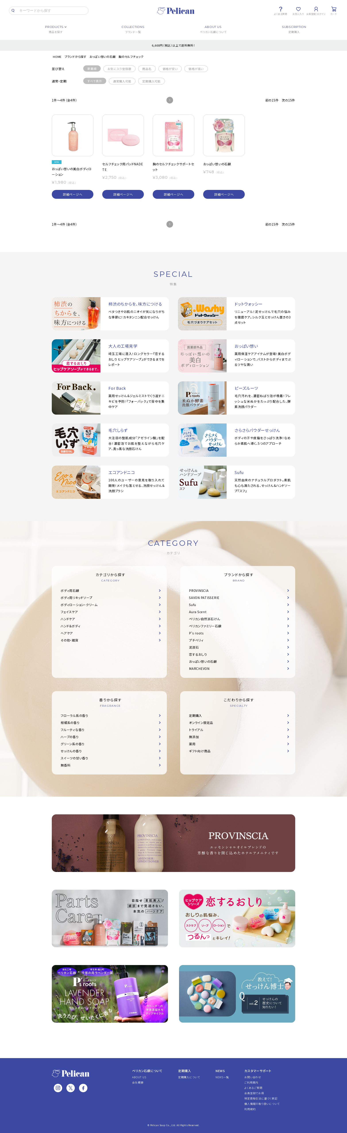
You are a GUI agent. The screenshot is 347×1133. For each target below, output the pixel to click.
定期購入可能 (151, 81)
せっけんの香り (71, 751)
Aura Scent (198, 611)
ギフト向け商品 (199, 751)
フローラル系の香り (74, 715)
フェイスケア (69, 611)
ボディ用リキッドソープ (76, 597)
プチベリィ (196, 640)
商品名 (146, 69)
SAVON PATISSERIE (204, 597)
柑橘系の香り (70, 722)
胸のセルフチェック (131, 57)
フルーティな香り (73, 729)
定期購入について (189, 1077)
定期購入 (195, 715)
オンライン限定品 (201, 722)
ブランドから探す (76, 57)
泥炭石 (194, 647)
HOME (57, 57)
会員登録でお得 (254, 1093)
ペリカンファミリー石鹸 (205, 626)
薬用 (192, 743)
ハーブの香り (70, 736)
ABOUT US (139, 1077)
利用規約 (250, 1109)
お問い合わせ (252, 1077)
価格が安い (170, 69)
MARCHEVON (199, 668)
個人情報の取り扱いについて (262, 1104)
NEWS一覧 (222, 1077)
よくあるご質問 (253, 1088)
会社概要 (137, 1082)
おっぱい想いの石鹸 (103, 57)
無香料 (65, 765)
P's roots (196, 633)
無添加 (194, 736)
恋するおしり (198, 654)
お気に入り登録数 (119, 69)
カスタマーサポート (258, 1071)
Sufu (192, 604)
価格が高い (196, 69)
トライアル (196, 729)
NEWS (220, 1071)
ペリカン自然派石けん (204, 618)
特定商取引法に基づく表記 (260, 1098)
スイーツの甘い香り (74, 758)
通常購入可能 (122, 81)
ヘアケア (67, 633)
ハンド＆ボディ (70, 626)
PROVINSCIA (199, 590)
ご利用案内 (251, 1082)
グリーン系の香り (73, 743)
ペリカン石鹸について (147, 1071)
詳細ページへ (73, 194)
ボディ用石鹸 (70, 590)
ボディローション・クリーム (79, 604)
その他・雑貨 (69, 640)
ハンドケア (68, 618)
